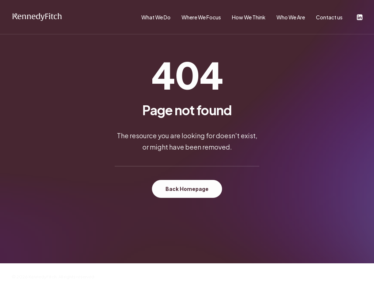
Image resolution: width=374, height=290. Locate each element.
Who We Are (290, 17)
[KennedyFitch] (37, 17)
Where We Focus (201, 17)
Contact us (329, 17)
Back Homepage (187, 189)
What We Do (156, 17)
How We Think (249, 17)
